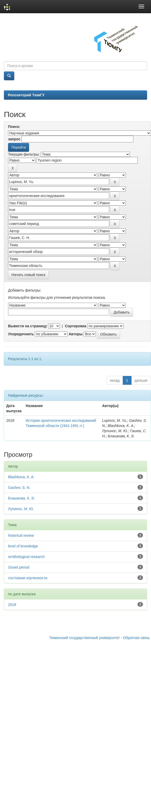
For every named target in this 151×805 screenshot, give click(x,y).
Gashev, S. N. (19, 487)
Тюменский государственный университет (84, 638)
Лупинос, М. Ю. (21, 509)
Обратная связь (136, 638)
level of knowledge (23, 546)
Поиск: (14, 127)
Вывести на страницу (27, 326)
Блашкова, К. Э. (21, 498)
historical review (21, 535)
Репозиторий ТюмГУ (26, 95)
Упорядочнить (21, 334)
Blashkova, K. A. (21, 477)
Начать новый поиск (28, 275)
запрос (14, 139)
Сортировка (75, 326)
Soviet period (18, 567)
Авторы (75, 334)
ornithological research (26, 557)
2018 (12, 605)
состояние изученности (27, 578)
